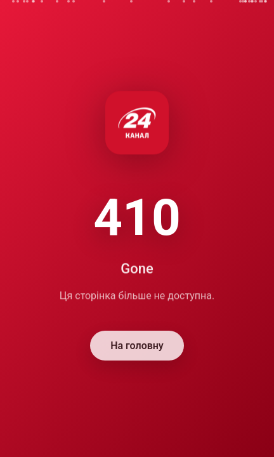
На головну (137, 346)
